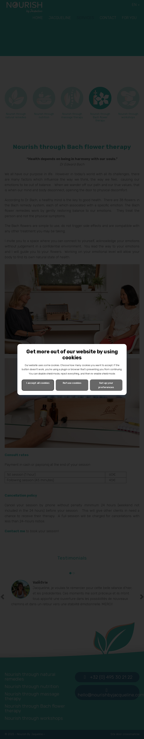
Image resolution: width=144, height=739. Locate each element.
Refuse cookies (72, 382)
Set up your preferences (106, 385)
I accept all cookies (37, 382)
